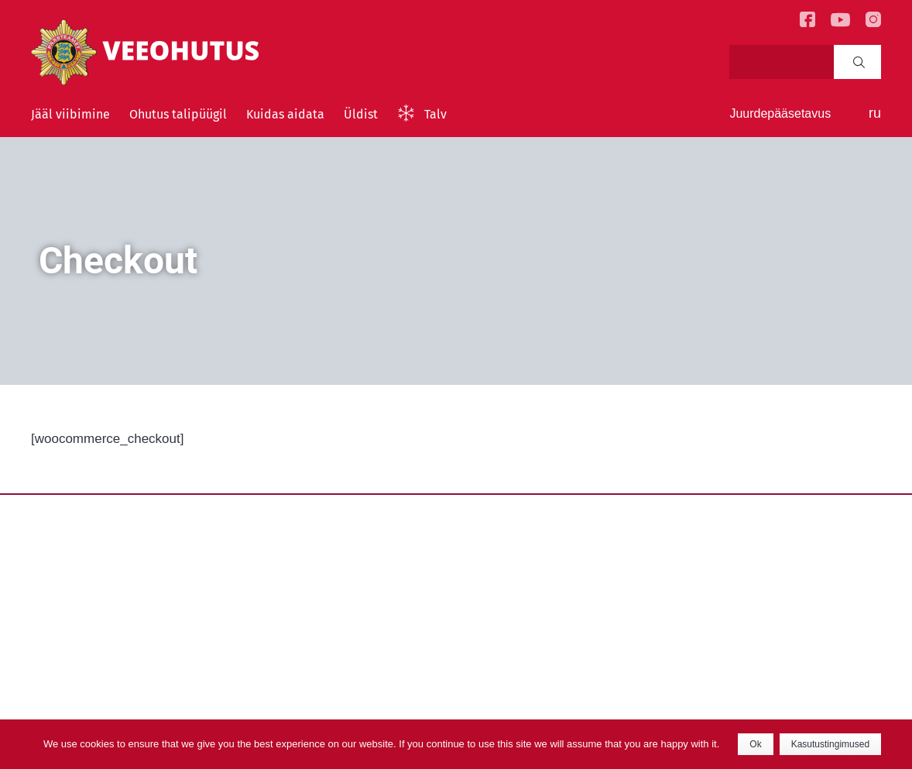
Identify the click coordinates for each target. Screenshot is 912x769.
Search (859, 62)
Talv (435, 114)
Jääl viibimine (70, 114)
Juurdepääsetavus (780, 113)
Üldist (361, 114)
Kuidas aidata (285, 114)
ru (875, 113)
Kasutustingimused (830, 744)
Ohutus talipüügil (178, 114)
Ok (755, 744)
